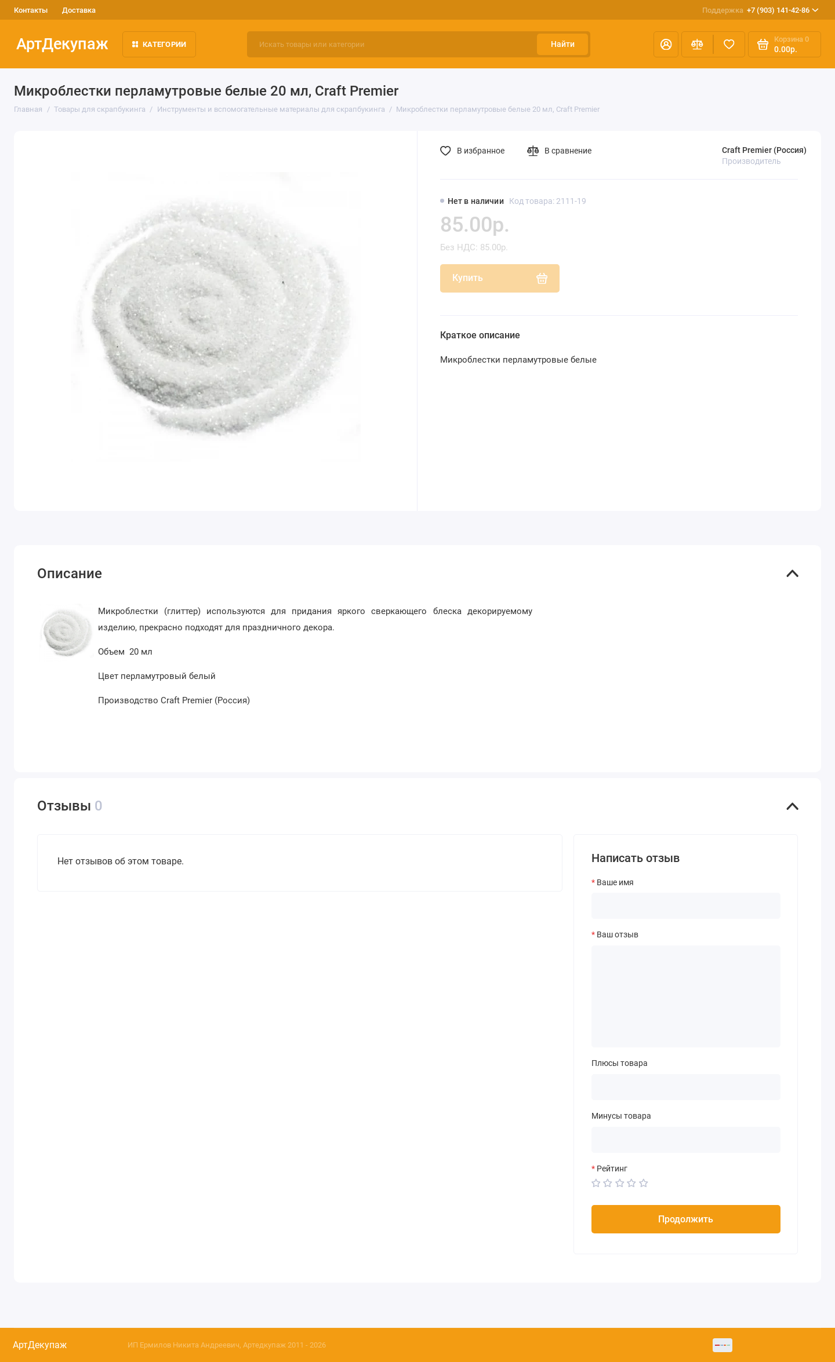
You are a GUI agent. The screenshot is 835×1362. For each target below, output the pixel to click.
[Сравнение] (697, 44)
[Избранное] (729, 44)
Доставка (79, 10)
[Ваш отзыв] (685, 996)
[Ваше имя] (685, 906)
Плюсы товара (619, 1063)
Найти (563, 44)
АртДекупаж (62, 44)
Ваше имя (615, 882)
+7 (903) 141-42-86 (760, 10)
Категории (159, 44)
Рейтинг (612, 1168)
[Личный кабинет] (666, 44)
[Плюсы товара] (685, 1087)
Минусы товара (621, 1115)
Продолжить (685, 1219)
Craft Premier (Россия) (764, 150)
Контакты (31, 10)
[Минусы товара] (685, 1140)
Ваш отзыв (617, 934)
